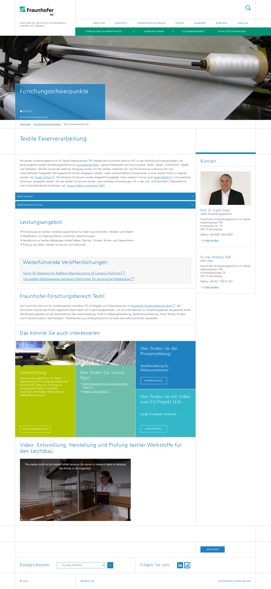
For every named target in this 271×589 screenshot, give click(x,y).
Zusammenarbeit (193, 31)
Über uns (99, 23)
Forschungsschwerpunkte (104, 31)
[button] (21, 111)
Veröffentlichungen (151, 23)
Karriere (200, 23)
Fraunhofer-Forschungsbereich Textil (151, 305)
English (243, 23)
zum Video (152, 428)
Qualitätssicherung (232, 31)
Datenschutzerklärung (234, 581)
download (152, 380)
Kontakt (222, 23)
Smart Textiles (161, 177)
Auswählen (110, 565)
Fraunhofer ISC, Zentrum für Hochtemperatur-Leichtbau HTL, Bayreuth (43, 24)
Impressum (87, 581)
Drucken (212, 549)
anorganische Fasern (88, 165)
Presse (180, 23)
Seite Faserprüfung (35, 429)
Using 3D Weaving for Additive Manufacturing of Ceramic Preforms (71, 273)
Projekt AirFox (42, 177)
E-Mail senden (211, 240)
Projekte (121, 23)
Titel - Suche (248, 8)
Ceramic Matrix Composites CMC (85, 185)
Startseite (25, 124)
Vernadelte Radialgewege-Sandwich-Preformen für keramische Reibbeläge (76, 279)
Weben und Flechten (95, 391)
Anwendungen (154, 31)
